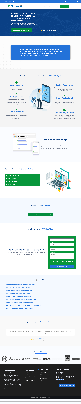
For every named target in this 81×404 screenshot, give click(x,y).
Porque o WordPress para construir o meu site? (20, 302)
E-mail (51, 242)
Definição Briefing (12, 178)
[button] (65, 2)
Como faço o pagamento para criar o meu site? (19, 290)
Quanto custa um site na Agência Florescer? (19, 287)
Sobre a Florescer (47, 6)
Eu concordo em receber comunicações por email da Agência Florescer (61, 262)
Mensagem (52, 252)
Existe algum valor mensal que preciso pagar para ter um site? (24, 305)
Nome (51, 237)
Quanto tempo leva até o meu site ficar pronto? (20, 308)
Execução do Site (12, 181)
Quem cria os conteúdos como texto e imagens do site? (22, 299)
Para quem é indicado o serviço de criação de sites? (21, 284)
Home (29, 6)
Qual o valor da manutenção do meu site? (18, 293)
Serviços (35, 6)
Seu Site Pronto (12, 184)
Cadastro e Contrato (13, 175)
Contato (56, 6)
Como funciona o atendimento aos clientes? (19, 296)
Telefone (52, 247)
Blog (40, 6)
